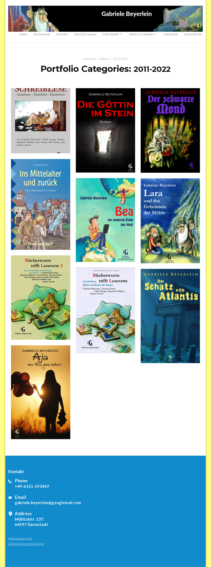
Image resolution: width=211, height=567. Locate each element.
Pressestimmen (85, 34)
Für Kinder (111, 34)
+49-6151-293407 (32, 486)
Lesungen (171, 34)
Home (23, 34)
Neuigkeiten (193, 34)
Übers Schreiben (141, 34)
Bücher (62, 34)
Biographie (42, 34)
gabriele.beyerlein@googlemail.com (48, 502)
